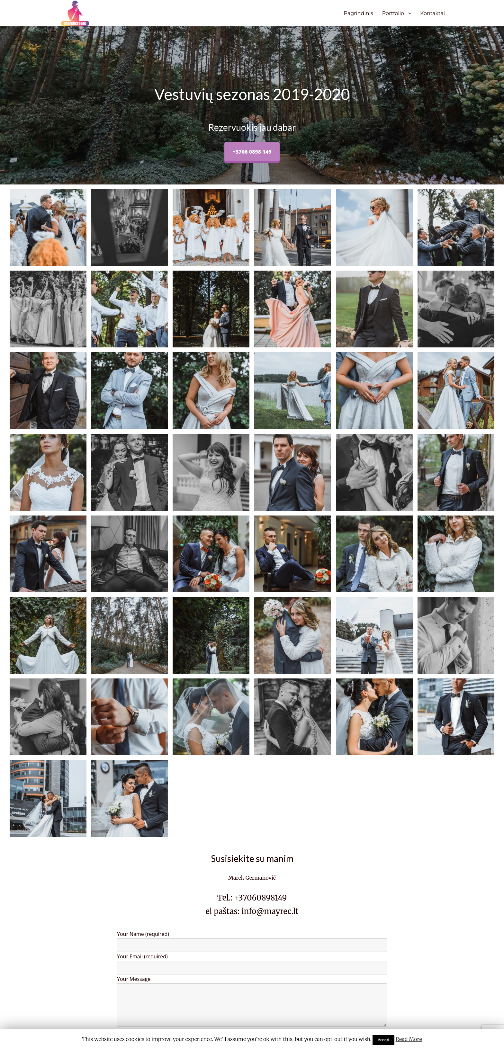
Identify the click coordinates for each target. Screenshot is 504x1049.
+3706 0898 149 (252, 151)
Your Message (252, 1001)
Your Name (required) (252, 941)
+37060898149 (260, 898)
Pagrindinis (358, 13)
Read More (409, 1039)
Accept (383, 1039)
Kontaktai (432, 13)
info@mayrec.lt (270, 911)
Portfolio (393, 13)
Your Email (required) (252, 963)
